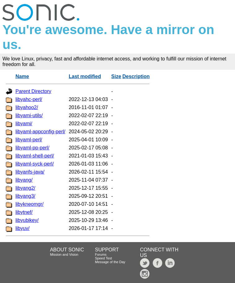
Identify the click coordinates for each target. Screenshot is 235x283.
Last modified (85, 76)
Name (22, 76)
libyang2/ (25, 188)
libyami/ (23, 123)
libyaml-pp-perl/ (32, 147)
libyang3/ (25, 196)
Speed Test (103, 258)
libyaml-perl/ (28, 139)
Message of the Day (110, 262)
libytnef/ (24, 212)
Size (116, 76)
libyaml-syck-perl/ (34, 163)
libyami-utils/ (29, 115)
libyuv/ (22, 228)
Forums (101, 254)
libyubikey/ (27, 220)
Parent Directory (33, 91)
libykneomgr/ (29, 204)
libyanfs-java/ (29, 172)
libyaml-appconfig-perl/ (40, 131)
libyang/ (24, 180)
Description (136, 76)
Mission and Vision (64, 254)
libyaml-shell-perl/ (34, 155)
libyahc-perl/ (28, 99)
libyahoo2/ (26, 107)
